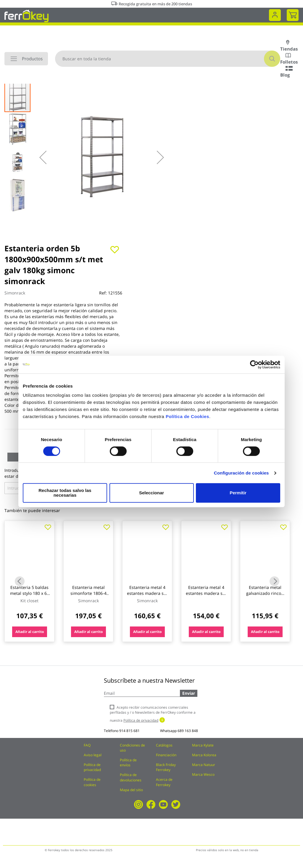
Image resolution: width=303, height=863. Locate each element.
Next (274, 581)
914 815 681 (129, 730)
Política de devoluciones (130, 777)
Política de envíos (128, 762)
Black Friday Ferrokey (166, 767)
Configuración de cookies (241, 475)
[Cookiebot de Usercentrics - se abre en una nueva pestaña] (254, 366)
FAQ (87, 745)
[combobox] (167, 59)
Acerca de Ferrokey (164, 782)
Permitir (237, 492)
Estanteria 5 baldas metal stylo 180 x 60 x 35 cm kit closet (29, 593)
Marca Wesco (203, 774)
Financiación (166, 754)
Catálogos (164, 745)
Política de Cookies (187, 418)
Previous (20, 581)
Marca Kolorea (204, 754)
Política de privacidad (92, 767)
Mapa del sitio (131, 789)
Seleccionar (150, 492)
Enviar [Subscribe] (188, 693)
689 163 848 (188, 730)
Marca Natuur (203, 764)
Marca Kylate (203, 745)
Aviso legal (92, 754)
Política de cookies (92, 782)
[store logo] (26, 15)
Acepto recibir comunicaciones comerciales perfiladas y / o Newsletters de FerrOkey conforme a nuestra (153, 714)
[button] (43, 157)
